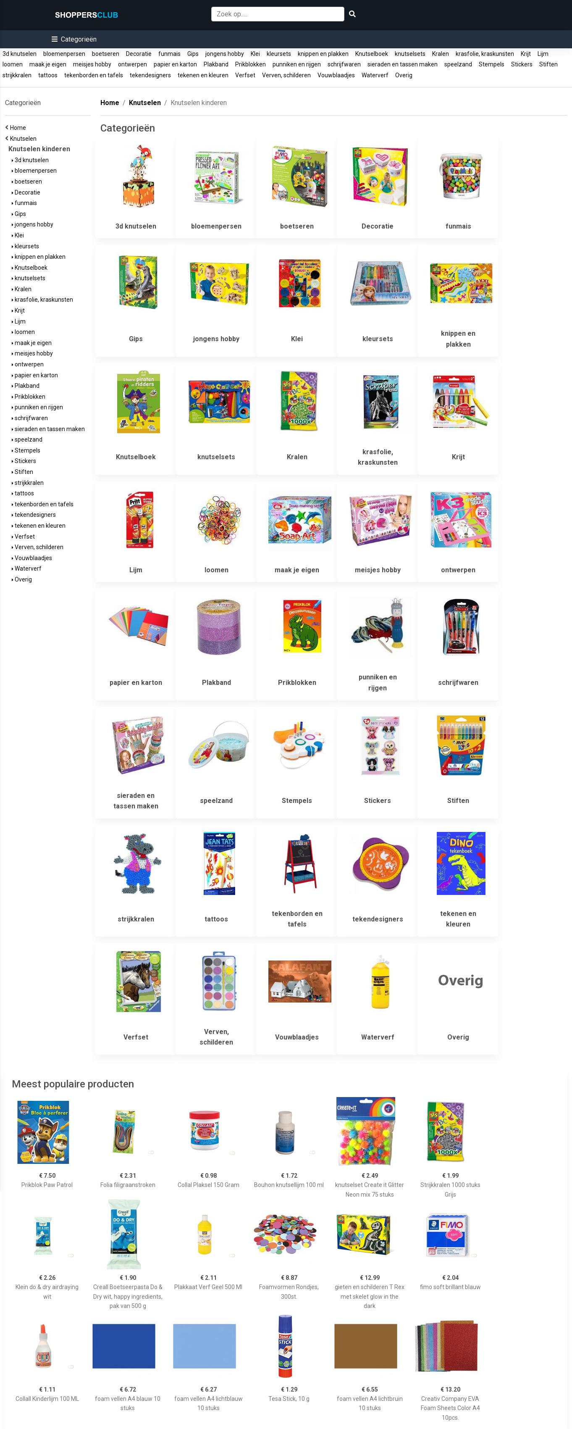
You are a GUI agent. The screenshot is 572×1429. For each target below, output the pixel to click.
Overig (404, 75)
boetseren (105, 53)
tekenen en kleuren (203, 75)
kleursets (279, 53)
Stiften (548, 64)
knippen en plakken (323, 53)
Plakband (216, 64)
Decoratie (138, 53)
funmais (169, 53)
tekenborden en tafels (94, 75)
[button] (74, 39)
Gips (193, 53)
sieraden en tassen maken (402, 64)
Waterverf (375, 75)
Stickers (522, 64)
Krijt (525, 53)
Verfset (245, 75)
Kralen (440, 53)
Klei (255, 53)
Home (19, 127)
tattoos (48, 75)
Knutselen (24, 138)
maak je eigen (48, 64)
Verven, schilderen (286, 75)
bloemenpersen (64, 53)
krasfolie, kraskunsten (485, 53)
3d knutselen (19, 53)
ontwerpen (132, 64)
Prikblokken (250, 64)
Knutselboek (372, 53)
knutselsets (410, 53)
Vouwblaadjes (336, 75)
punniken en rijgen (296, 64)
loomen (12, 64)
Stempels (491, 64)
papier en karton (175, 64)
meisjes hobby (92, 64)
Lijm (543, 53)
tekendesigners (150, 75)
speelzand (458, 64)
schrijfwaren (344, 64)
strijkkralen (17, 75)
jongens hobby (225, 53)
